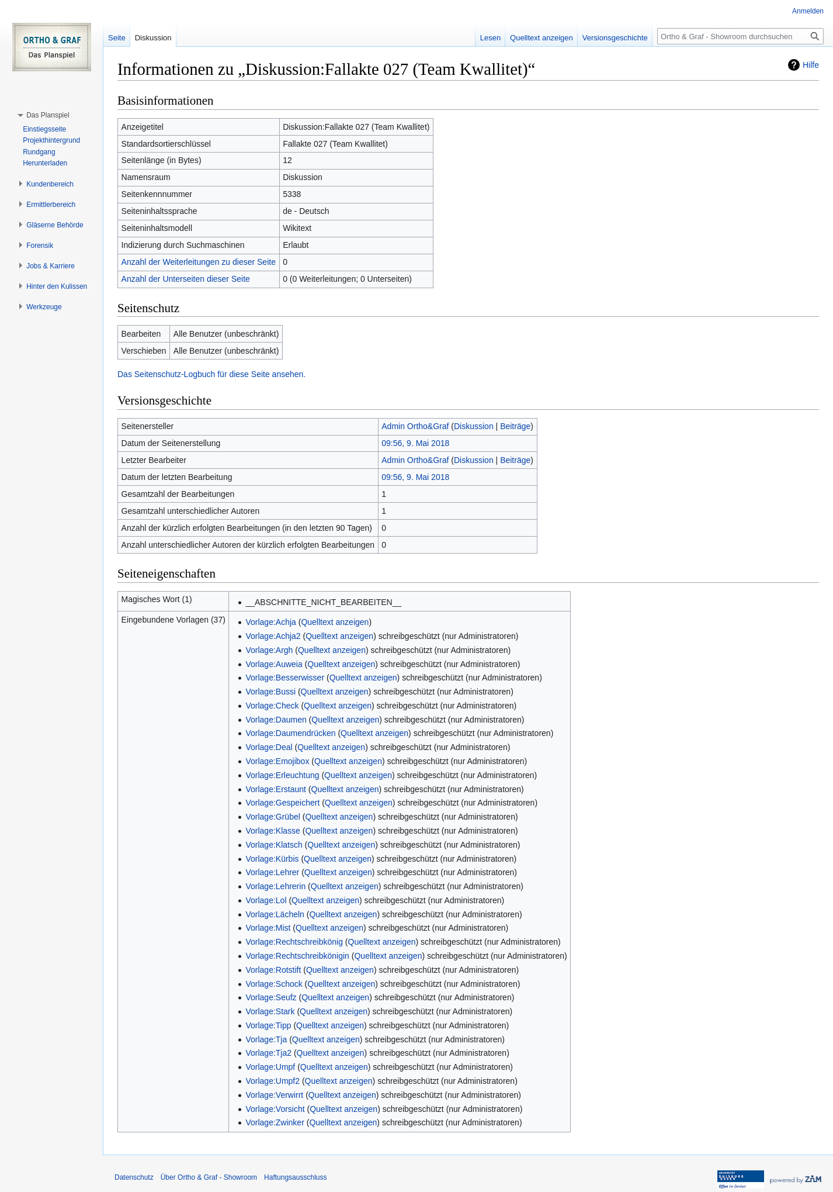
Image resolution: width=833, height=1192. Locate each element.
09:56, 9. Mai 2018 (415, 443)
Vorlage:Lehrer (272, 872)
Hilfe (811, 65)
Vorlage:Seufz (270, 997)
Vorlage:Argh (269, 650)
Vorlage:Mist (267, 927)
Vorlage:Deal (268, 747)
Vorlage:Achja (270, 622)
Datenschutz (134, 1177)
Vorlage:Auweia (273, 664)
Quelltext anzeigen (335, 622)
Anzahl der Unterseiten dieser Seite (186, 279)
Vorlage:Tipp (268, 1025)
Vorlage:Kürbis (272, 858)
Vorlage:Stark (269, 1011)
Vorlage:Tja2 (268, 1053)
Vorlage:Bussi (270, 691)
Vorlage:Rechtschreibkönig (294, 941)
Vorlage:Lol (265, 900)
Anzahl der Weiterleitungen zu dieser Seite (199, 262)
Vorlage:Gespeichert (282, 802)
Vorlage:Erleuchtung (282, 775)
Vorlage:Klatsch (273, 844)
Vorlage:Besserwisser (284, 677)
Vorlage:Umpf (270, 1067)
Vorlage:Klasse (272, 830)
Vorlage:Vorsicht (274, 1109)
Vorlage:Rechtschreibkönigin (297, 955)
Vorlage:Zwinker (274, 1122)
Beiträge (515, 426)
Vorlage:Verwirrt (274, 1095)
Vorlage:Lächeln (274, 914)
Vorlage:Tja (266, 1039)
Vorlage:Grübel (272, 816)
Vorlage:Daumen (275, 719)
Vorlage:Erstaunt (275, 789)
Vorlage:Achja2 (272, 636)
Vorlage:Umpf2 (272, 1081)
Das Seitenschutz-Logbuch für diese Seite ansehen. (211, 374)
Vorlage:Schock (273, 984)
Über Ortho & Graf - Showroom (209, 1177)
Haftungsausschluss (295, 1177)
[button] (47, 115)
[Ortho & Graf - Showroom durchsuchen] (740, 36)
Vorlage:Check (272, 705)
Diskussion (474, 426)
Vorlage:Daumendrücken (290, 733)
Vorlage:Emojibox (277, 761)
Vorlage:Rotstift (273, 970)
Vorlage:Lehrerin (275, 886)
